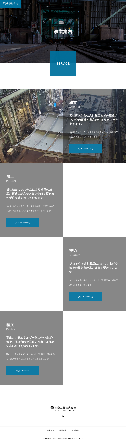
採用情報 (75, 430)
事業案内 (63, 430)
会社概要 (50, 430)
